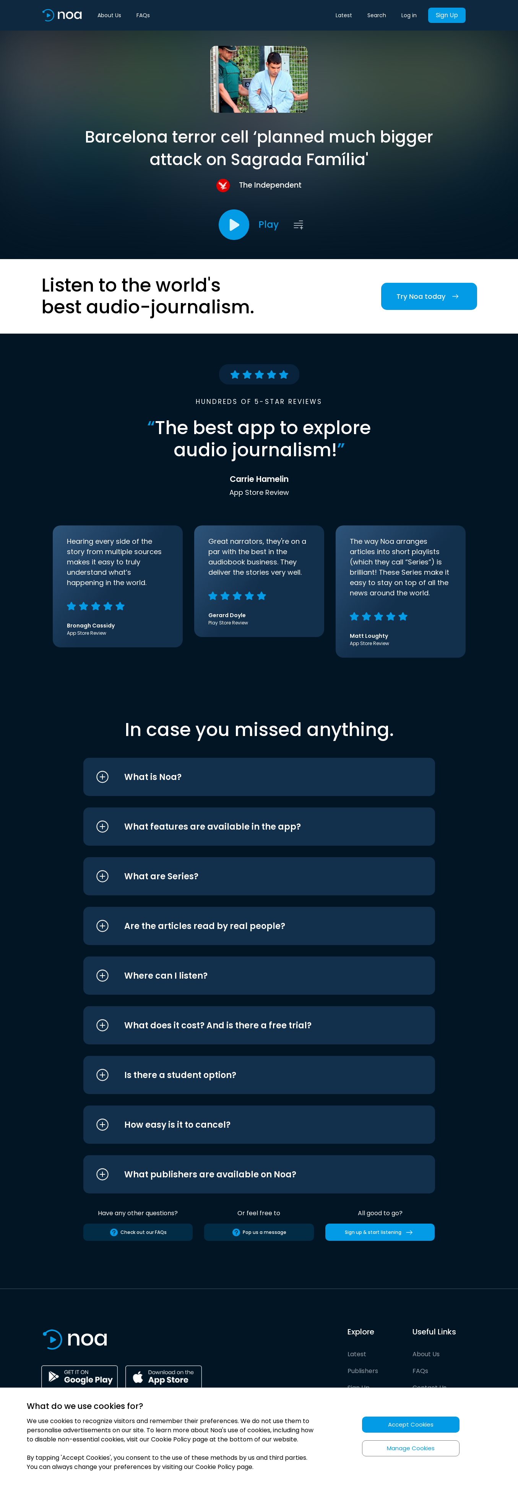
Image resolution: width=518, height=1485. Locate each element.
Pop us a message (259, 1232)
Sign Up (447, 15)
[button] (245, 776)
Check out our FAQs (138, 1232)
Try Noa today (429, 296)
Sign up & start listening (380, 1232)
